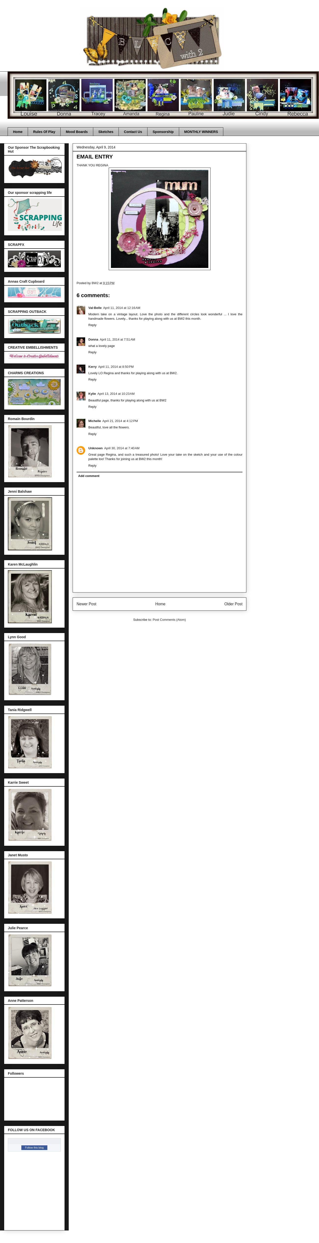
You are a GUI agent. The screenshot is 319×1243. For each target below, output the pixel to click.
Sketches (105, 132)
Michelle (94, 421)
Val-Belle (95, 308)
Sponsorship (163, 132)
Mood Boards (77, 132)
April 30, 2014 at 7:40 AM (122, 448)
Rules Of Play (44, 132)
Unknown (95, 448)
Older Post (233, 604)
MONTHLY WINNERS (201, 132)
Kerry (92, 367)
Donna (93, 339)
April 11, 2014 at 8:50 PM (116, 367)
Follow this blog (34, 1147)
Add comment (89, 476)
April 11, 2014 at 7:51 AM (117, 339)
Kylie (92, 394)
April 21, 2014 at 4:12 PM (120, 421)
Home (18, 132)
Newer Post (86, 604)
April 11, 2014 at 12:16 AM (121, 308)
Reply (92, 325)
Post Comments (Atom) (169, 620)
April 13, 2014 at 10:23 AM (115, 394)
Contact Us (133, 132)
